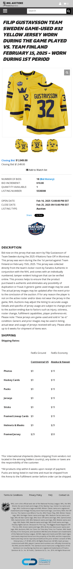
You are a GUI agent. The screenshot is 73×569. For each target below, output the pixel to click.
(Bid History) (47, 179)
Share (29, 215)
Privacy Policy (35, 495)
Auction (41, 208)
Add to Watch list (36, 169)
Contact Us (64, 495)
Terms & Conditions (13, 495)
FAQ (50, 495)
